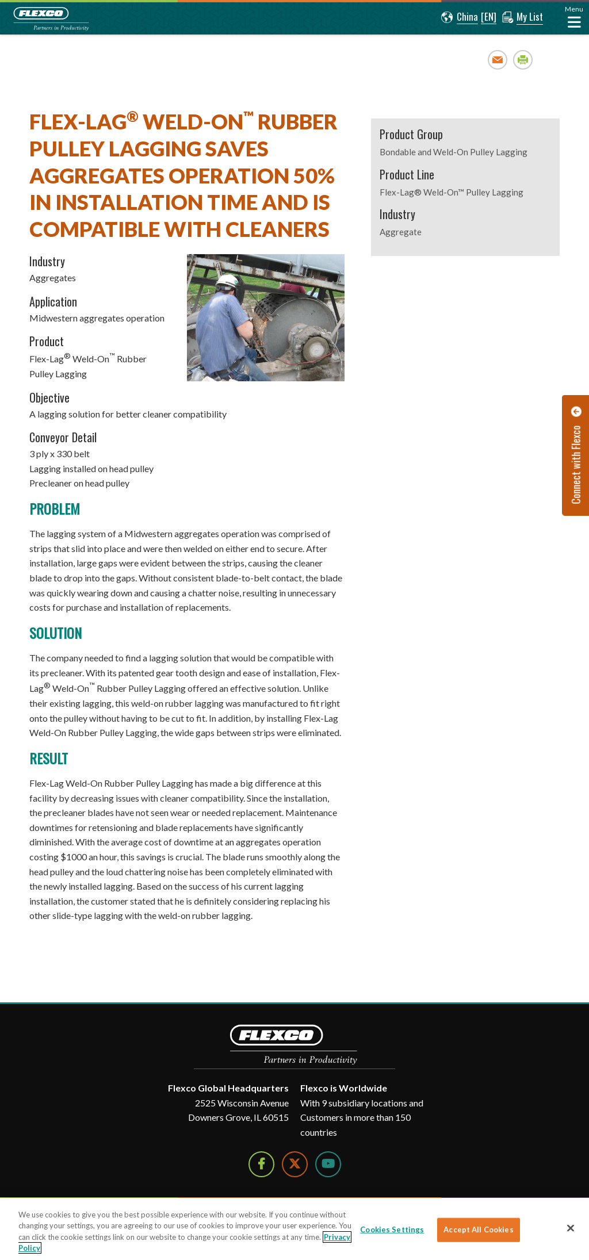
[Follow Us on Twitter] (295, 1164)
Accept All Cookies (478, 1229)
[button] (459, 17)
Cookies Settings (392, 1229)
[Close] (570, 1227)
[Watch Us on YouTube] (328, 1164)
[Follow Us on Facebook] (261, 1164)
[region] (294, 1229)
